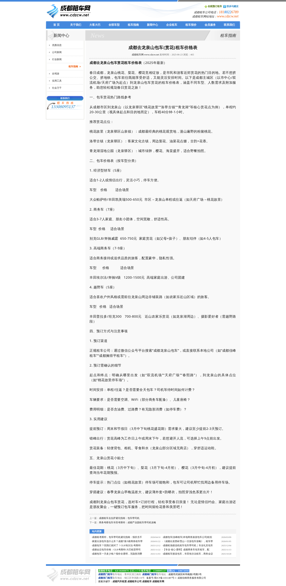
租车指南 (73, 66)
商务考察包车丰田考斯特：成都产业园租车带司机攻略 (127, 522)
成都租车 (147, 581)
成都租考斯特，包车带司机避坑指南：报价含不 (117, 537)
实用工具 (57, 80)
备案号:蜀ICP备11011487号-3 (161, 578)
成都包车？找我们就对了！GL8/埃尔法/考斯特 (116, 545)
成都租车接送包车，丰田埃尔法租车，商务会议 (188, 553)
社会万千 (57, 87)
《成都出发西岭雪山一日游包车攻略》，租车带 (188, 541)
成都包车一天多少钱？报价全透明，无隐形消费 (117, 553)
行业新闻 (57, 59)
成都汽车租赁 (119, 581)
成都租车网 (158, 581)
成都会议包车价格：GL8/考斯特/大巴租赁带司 (116, 549)
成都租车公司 (134, 581)
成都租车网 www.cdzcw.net (145, 54)
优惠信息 (57, 45)
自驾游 (55, 73)
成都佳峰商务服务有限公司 (191, 578)
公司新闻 (57, 52)
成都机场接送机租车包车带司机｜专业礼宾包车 (188, 545)
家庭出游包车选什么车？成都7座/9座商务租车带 (117, 541)
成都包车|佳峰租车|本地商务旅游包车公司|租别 (187, 537)
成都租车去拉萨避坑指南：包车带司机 (119, 518)
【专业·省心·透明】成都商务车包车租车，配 (186, 549)
